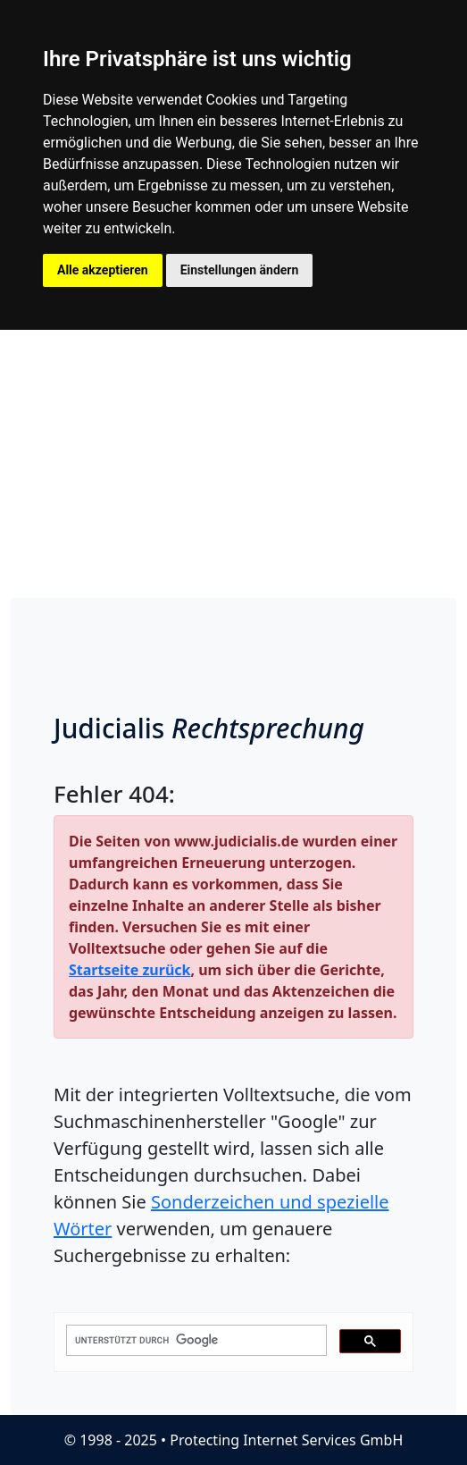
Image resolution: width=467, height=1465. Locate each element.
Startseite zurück (129, 970)
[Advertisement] (233, 464)
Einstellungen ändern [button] (239, 270)
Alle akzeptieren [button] (102, 270)
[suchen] (194, 1340)
